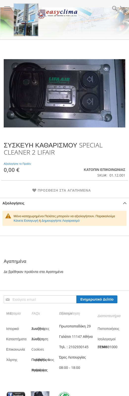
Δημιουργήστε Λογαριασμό (61, 220)
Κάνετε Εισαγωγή (26, 220)
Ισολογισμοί (106, 339)
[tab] (64, 203)
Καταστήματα (16, 339)
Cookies (37, 349)
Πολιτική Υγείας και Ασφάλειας (39, 370)
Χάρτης (11, 359)
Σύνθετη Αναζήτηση (39, 339)
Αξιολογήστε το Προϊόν (17, 163)
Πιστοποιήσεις (108, 328)
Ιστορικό (12, 328)
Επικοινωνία (15, 349)
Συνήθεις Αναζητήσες (40, 328)
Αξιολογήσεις (13, 203)
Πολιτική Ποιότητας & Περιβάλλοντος (42, 359)
